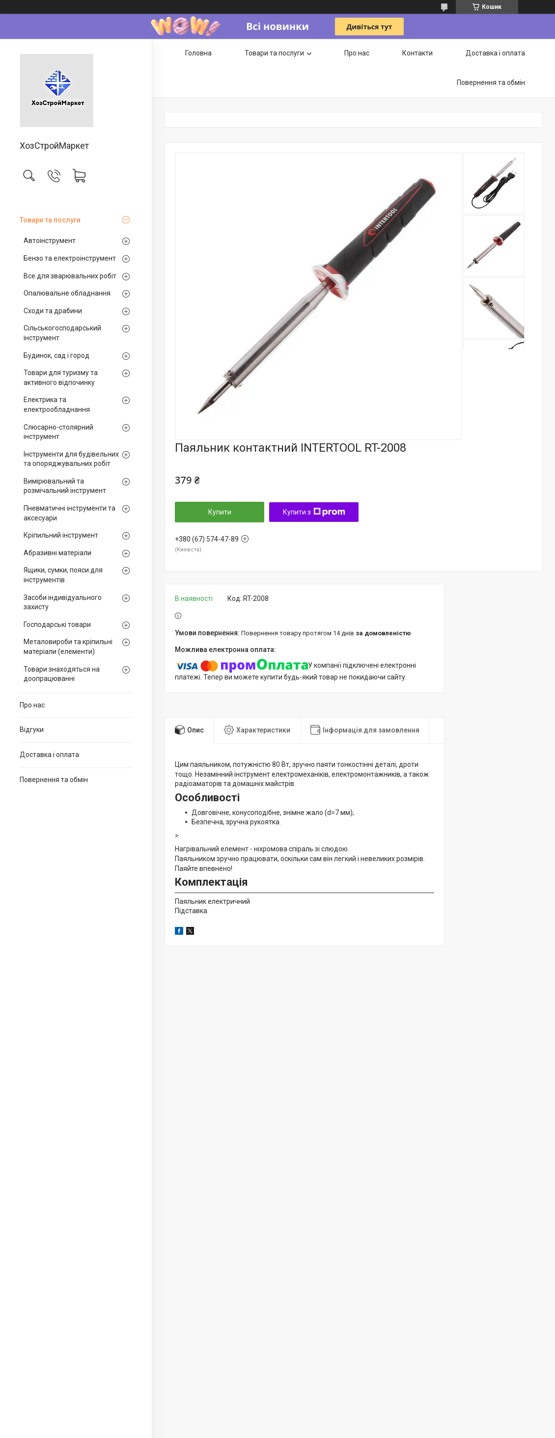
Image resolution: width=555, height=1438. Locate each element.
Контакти (417, 53)
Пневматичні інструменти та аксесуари (69, 513)
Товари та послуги (50, 220)
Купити (219, 512)
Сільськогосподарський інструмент (62, 333)
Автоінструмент (50, 240)
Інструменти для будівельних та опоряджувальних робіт (71, 459)
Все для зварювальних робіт (70, 276)
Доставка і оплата (49, 755)
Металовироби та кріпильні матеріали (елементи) (68, 646)
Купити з (314, 512)
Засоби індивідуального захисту (63, 602)
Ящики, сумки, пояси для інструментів (63, 575)
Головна (198, 53)
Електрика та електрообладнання (57, 404)
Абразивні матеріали (57, 553)
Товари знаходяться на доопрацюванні (62, 674)
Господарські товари (57, 624)
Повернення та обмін (54, 780)
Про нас (32, 705)
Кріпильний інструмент (61, 535)
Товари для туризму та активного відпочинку (61, 377)
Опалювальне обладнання (67, 293)
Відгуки (32, 729)
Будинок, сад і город (56, 355)
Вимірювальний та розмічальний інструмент (65, 486)
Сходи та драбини (53, 311)
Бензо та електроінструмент (70, 258)
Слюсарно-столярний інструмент (58, 432)
